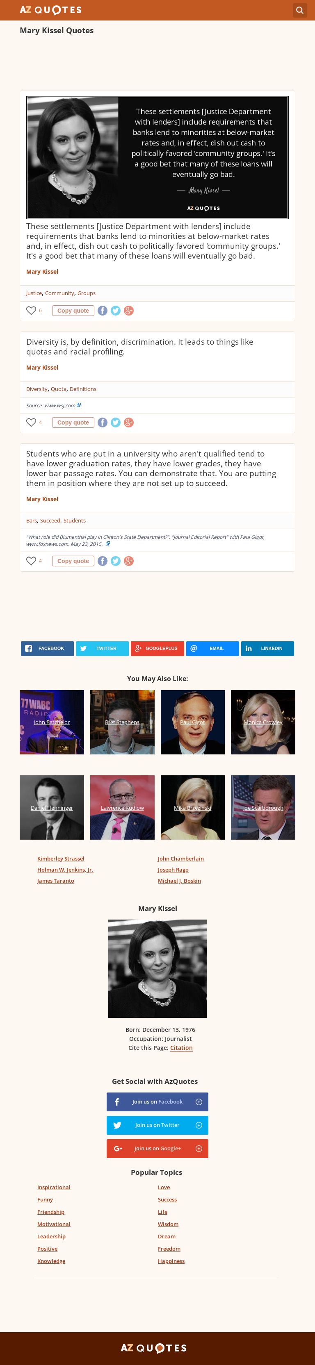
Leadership (51, 1236)
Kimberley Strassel (60, 858)
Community (59, 293)
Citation (181, 1048)
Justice (34, 293)
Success (167, 1199)
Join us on (157, 1101)
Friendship (50, 1211)
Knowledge (51, 1261)
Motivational (54, 1224)
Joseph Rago (173, 869)
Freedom (169, 1248)
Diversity (37, 389)
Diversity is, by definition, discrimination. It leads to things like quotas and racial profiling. (139, 347)
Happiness (171, 1261)
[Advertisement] (157, 64)
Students (75, 520)
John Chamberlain (181, 858)
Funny (45, 1199)
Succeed (50, 520)
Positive (47, 1248)
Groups (87, 293)
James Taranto (55, 880)
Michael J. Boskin (179, 880)
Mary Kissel (42, 271)
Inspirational (54, 1187)
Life (162, 1211)
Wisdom (168, 1224)
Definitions (83, 389)
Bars (31, 520)
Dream (167, 1236)
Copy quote (73, 310)
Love (164, 1187)
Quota (58, 389)
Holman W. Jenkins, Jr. (65, 869)
